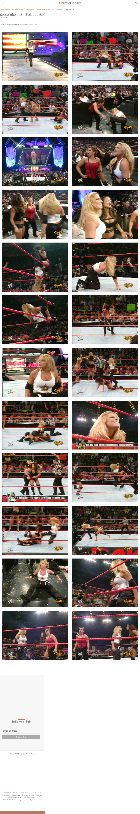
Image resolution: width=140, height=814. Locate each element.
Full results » (4, 17)
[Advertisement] (21, 694)
